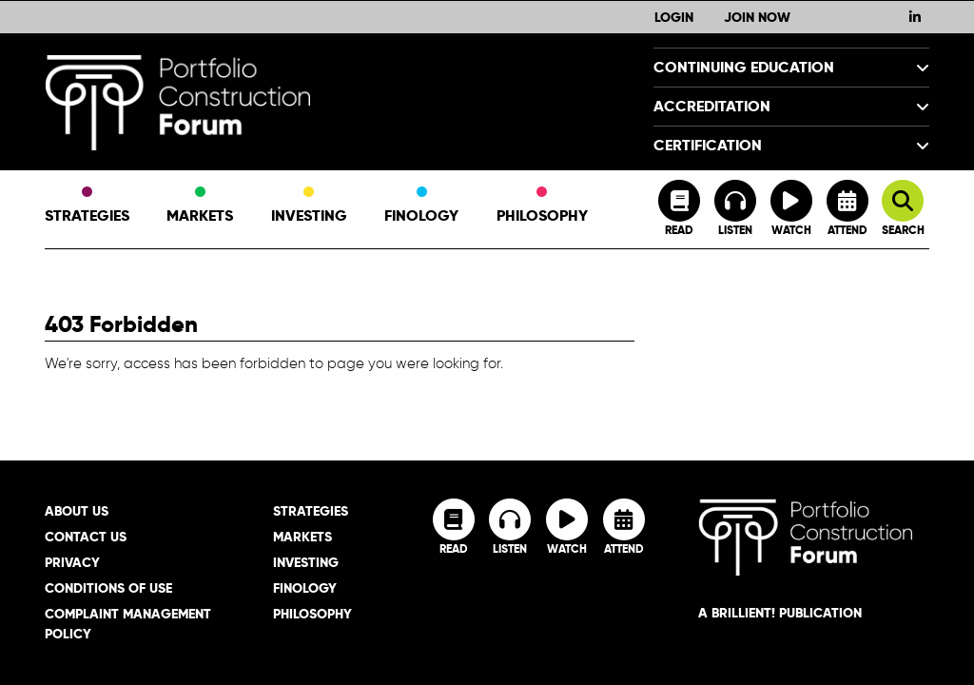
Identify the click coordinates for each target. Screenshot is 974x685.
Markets (199, 206)
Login (673, 17)
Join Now (757, 17)
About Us (76, 510)
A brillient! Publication (780, 612)
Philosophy (542, 206)
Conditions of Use (108, 588)
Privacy (72, 562)
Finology (421, 206)
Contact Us (86, 536)
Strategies (87, 206)
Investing (309, 206)
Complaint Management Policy (128, 623)
